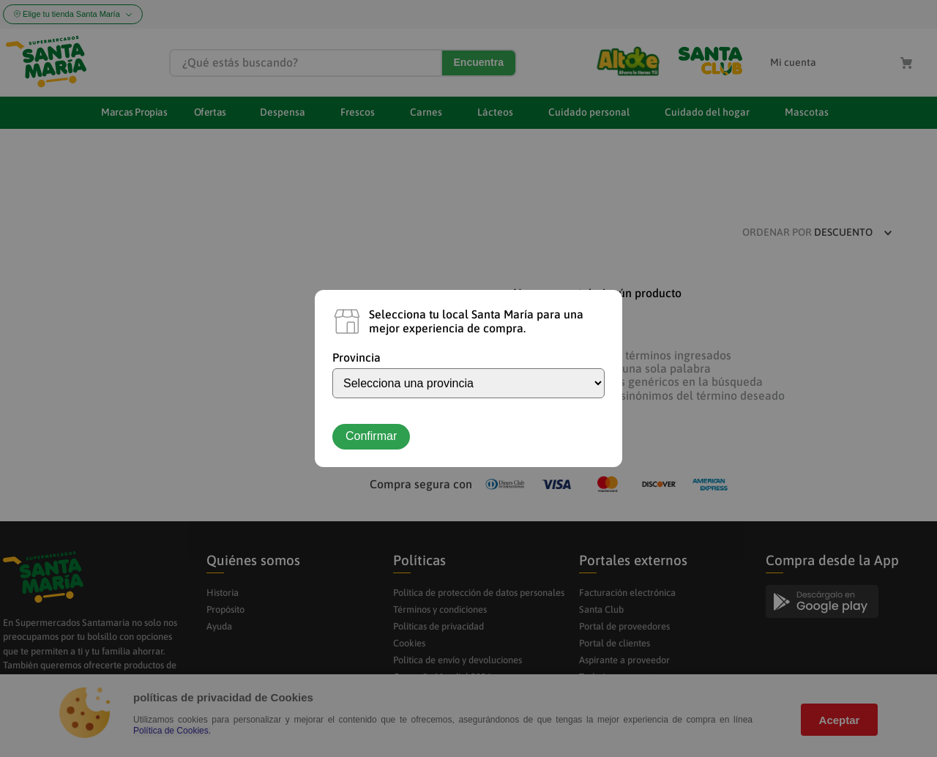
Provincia (356, 357)
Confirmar (371, 436)
